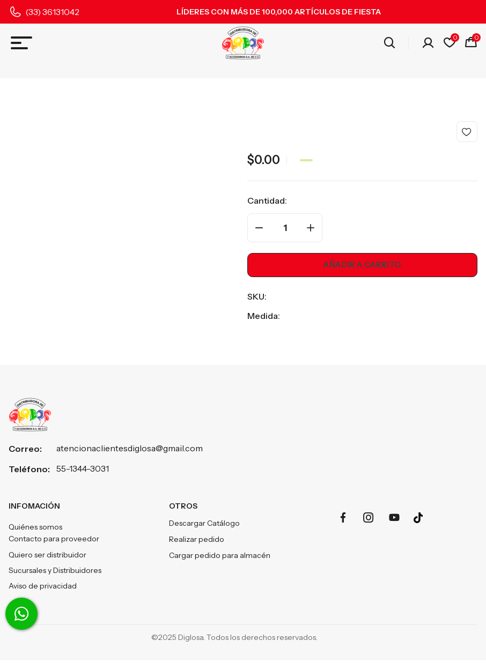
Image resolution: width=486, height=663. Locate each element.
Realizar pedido (196, 541)
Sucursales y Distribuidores (55, 573)
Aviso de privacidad (43, 589)
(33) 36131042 (52, 11)
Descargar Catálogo (204, 525)
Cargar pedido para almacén (219, 557)
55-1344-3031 (82, 469)
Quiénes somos (35, 529)
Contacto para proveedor (54, 541)
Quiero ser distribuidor (47, 557)
